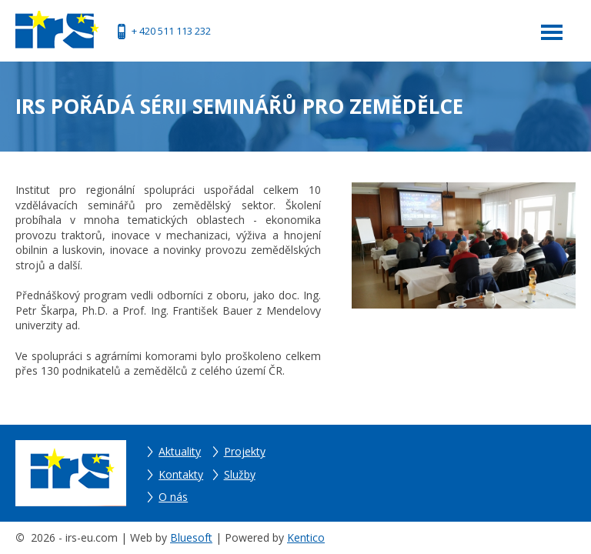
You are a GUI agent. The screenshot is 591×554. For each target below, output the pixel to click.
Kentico (306, 537)
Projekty (244, 451)
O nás (173, 496)
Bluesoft (191, 537)
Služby (239, 474)
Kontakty (181, 474)
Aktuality (180, 451)
